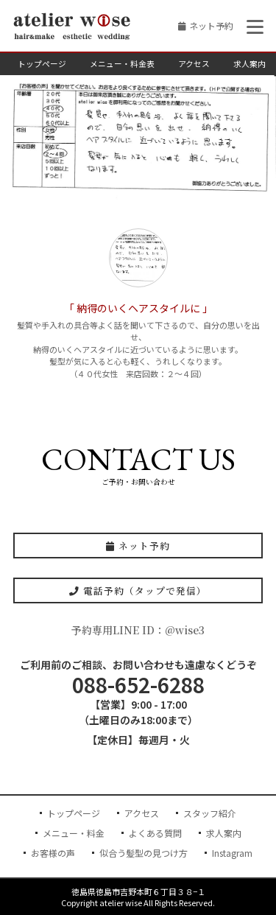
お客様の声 (53, 852)
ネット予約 (211, 25)
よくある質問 (155, 833)
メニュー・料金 (74, 833)
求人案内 (249, 63)
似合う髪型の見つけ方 (143, 852)
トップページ (42, 63)
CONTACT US (138, 459)
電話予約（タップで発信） (138, 590)
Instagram (232, 852)
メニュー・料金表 (122, 63)
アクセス (194, 63)
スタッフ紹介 (209, 813)
